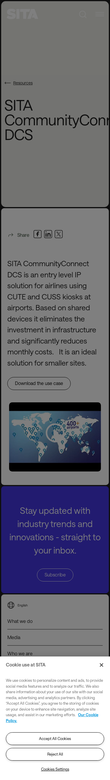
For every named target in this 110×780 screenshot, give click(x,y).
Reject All (55, 754)
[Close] (101, 665)
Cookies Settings (55, 769)
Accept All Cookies (55, 738)
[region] (55, 718)
